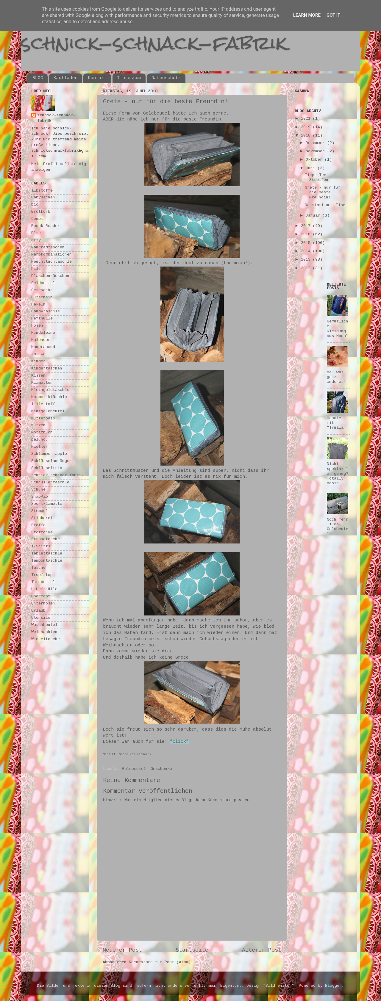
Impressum (129, 78)
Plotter (39, 447)
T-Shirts (40, 546)
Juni (312, 168)
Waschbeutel (44, 625)
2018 (307, 135)
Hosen (37, 326)
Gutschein (42, 297)
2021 (307, 118)
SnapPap (39, 497)
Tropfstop (42, 575)
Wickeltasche (45, 639)
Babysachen (43, 197)
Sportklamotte (46, 504)
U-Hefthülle (44, 589)
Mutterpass (43, 418)
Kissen (38, 375)
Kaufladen (66, 78)
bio (34, 204)
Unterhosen (43, 603)
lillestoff (43, 404)
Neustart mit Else (325, 205)
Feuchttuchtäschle (51, 262)
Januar (314, 215)
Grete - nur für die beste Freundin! (323, 192)
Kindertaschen (46, 368)
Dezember (316, 143)
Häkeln (38, 304)
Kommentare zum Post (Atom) (160, 962)
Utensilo (40, 618)
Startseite (192, 950)
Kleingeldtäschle (50, 390)
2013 (307, 259)
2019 (307, 127)
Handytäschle (45, 311)
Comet (37, 219)
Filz (36, 269)
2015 (307, 243)
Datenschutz (166, 78)
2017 (307, 226)
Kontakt (97, 78)
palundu (39, 439)
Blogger (333, 986)
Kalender (40, 340)
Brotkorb (40, 212)
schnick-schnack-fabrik (154, 43)
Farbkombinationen (51, 254)
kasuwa (38, 354)
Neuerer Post (122, 950)
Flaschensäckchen (50, 276)
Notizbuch (42, 432)
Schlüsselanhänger (51, 461)
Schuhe (38, 489)
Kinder (38, 361)
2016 (307, 234)
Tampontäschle (46, 561)
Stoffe (38, 525)
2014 (307, 251)
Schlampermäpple (49, 454)
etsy (36, 240)
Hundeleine (43, 333)
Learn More (307, 15)
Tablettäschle (46, 553)
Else (36, 233)
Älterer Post (261, 950)
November (316, 151)
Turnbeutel (43, 582)
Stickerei (42, 518)
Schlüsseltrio (46, 468)
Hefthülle (42, 318)
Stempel (39, 511)
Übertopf (40, 596)
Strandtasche (45, 539)
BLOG (37, 78)
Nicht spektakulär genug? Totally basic (337, 474)
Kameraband (43, 347)
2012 (307, 268)
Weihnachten (44, 632)
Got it (333, 15)
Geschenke (161, 769)
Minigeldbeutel (48, 411)
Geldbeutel (134, 769)
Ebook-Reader (45, 226)
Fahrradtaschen (48, 247)
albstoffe (42, 190)
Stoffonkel (43, 532)
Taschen (39, 568)
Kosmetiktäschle (49, 397)
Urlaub (38, 610)
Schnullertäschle (50, 482)
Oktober (315, 160)
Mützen (38, 425)
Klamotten (42, 383)
